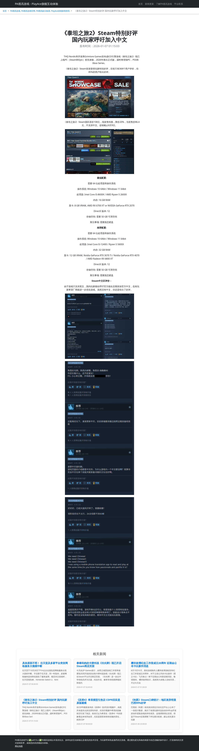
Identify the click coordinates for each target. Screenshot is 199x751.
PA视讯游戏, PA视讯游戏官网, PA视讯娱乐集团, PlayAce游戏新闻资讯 (40, 11)
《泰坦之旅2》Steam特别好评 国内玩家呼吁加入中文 (44, 701)
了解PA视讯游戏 (164, 3)
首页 (140, 3)
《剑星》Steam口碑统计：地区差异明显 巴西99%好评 (153, 701)
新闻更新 (149, 3)
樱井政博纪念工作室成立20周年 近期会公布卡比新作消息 (154, 664)
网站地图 (19, 746)
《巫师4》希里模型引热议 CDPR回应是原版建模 (98, 701)
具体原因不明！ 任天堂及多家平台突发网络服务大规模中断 (45, 664)
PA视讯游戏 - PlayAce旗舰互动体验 (36, 4)
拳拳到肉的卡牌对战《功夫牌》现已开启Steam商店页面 (99, 664)
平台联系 (178, 3)
